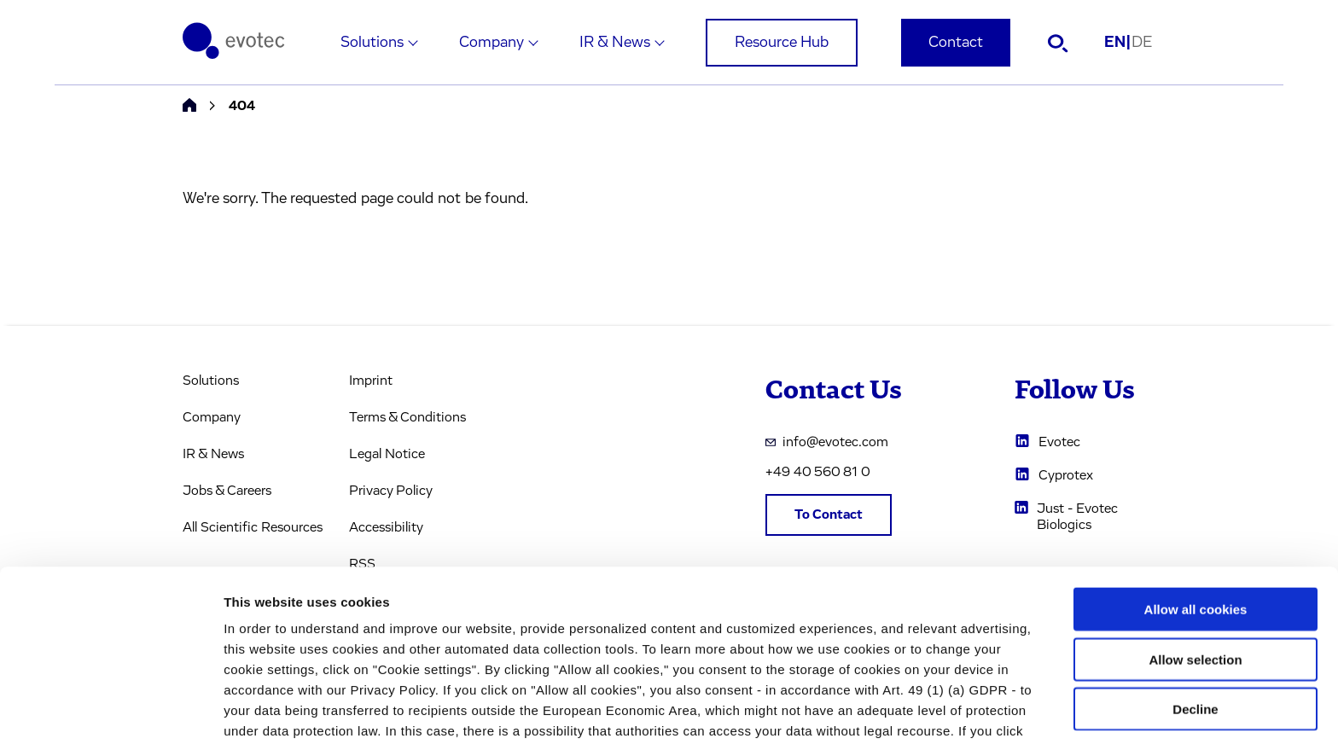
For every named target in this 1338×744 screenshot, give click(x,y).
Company (491, 42)
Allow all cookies (1196, 512)
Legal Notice (387, 454)
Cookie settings (904, 710)
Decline (1195, 612)
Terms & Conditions (407, 417)
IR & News (614, 42)
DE (1141, 42)
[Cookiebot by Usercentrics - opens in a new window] (110, 711)
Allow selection (1195, 562)
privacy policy (742, 655)
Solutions (372, 42)
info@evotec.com (826, 442)
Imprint (371, 380)
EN (1117, 42)
